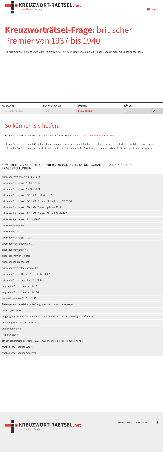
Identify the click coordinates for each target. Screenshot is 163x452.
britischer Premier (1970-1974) (17, 237)
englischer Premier (12, 328)
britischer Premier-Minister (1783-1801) (22, 280)
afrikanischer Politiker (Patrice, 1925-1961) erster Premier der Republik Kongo (42, 340)
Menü (152, 9)
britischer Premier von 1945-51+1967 (21, 219)
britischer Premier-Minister (16, 255)
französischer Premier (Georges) (19, 353)
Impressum (141, 422)
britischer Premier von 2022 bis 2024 (21, 189)
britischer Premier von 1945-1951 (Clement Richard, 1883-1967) (34, 213)
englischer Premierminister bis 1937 (20, 286)
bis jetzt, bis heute (11, 310)
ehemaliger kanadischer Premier (19, 322)
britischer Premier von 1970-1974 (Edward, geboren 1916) (32, 207)
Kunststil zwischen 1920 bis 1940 (19, 298)
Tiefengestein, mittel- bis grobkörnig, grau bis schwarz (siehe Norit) (37, 304)
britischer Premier (11, 231)
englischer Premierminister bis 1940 (20, 292)
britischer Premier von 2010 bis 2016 (21, 183)
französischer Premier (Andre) (17, 347)
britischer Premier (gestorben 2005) (20, 268)
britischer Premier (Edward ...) (17, 243)
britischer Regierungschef (15, 262)
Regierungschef (10, 334)
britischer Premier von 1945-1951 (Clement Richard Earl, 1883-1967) (37, 201)
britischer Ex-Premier (13, 225)
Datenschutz (125, 422)
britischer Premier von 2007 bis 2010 (21, 177)
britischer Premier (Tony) (15, 249)
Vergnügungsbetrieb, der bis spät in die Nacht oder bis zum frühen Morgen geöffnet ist (47, 316)
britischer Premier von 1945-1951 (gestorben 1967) (28, 195)
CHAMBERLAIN (86, 111)
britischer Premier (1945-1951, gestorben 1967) (26, 274)
